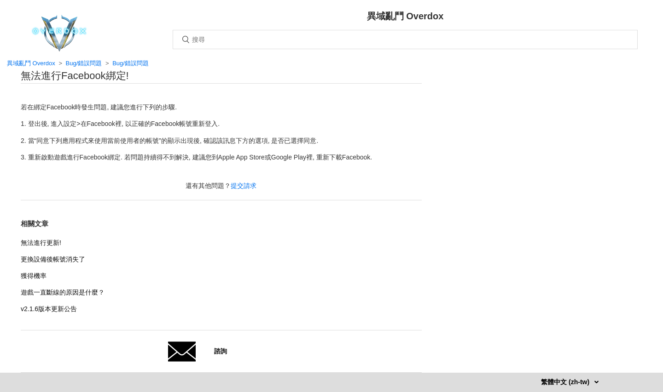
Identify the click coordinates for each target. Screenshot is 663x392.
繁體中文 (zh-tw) (566, 382)
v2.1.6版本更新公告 (49, 308)
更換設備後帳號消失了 (53, 259)
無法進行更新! (41, 242)
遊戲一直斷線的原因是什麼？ (63, 292)
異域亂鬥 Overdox (31, 63)
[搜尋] (405, 39)
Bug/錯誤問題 (84, 63)
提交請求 (243, 185)
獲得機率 (34, 275)
